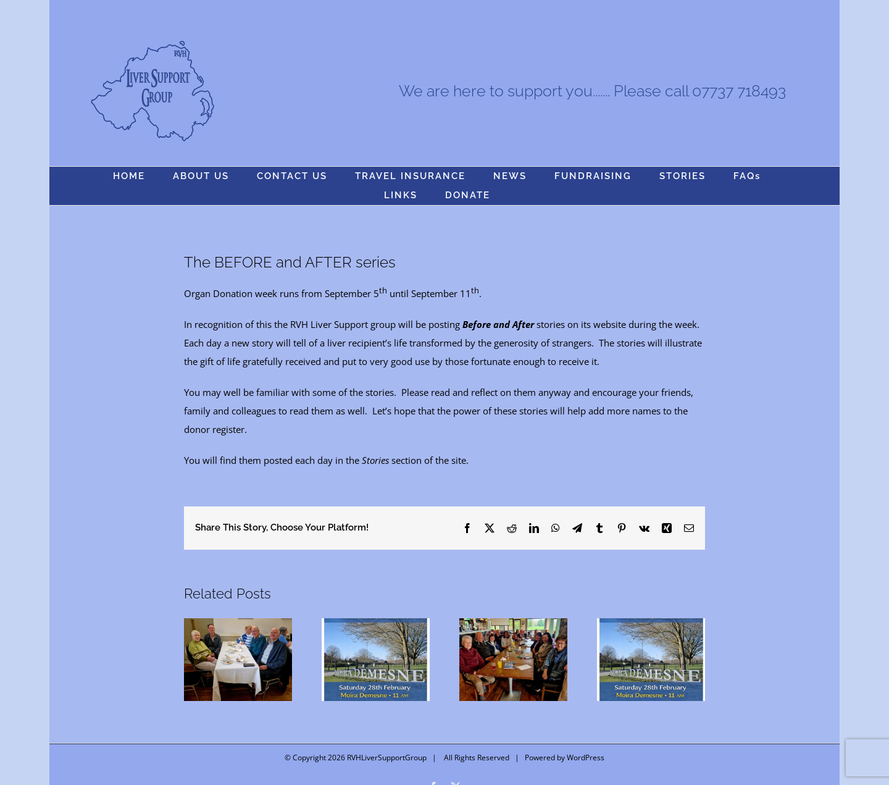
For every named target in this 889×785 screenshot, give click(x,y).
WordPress (585, 757)
